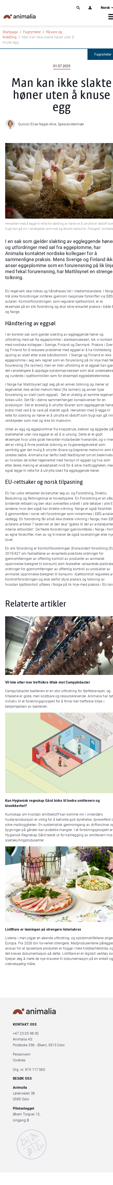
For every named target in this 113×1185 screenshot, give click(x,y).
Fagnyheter (32, 32)
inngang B (21, 1120)
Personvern (22, 1054)
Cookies (19, 1060)
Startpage (10, 32)
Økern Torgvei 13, (27, 1114)
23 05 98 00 (29, 1033)
